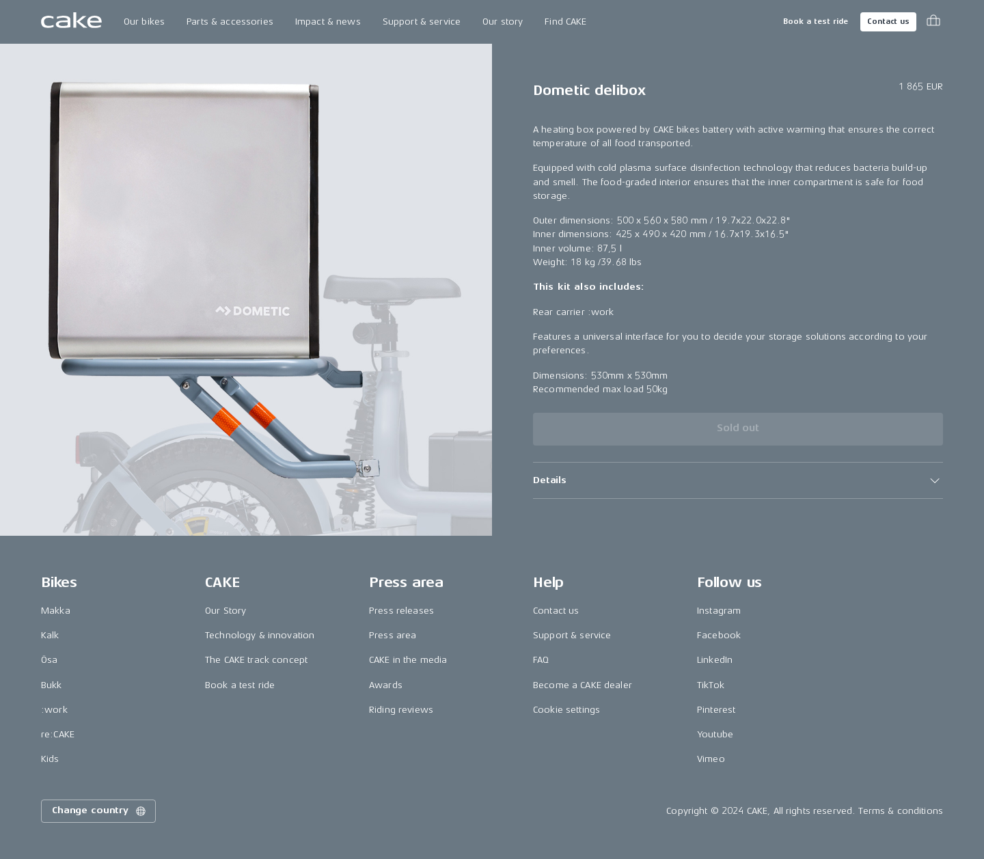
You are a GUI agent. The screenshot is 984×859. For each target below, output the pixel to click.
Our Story (225, 610)
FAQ (541, 660)
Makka (55, 610)
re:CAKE (57, 734)
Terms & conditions (900, 811)
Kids (50, 759)
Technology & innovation (259, 635)
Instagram (719, 610)
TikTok (710, 685)
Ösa (49, 660)
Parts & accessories (230, 21)
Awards (385, 685)
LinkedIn (715, 660)
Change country (100, 811)
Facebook (719, 635)
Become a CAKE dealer (582, 685)
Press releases (401, 610)
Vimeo (711, 759)
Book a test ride (815, 21)
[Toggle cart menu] (933, 21)
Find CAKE (565, 21)
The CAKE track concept (256, 660)
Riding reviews (401, 710)
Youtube (715, 734)
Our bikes (144, 21)
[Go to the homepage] (71, 21)
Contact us (888, 21)
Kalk (50, 635)
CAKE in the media (408, 660)
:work (54, 710)
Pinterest (716, 710)
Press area (392, 635)
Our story (502, 21)
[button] (738, 480)
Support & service (422, 21)
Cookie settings (566, 710)
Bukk (51, 685)
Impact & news (328, 21)
